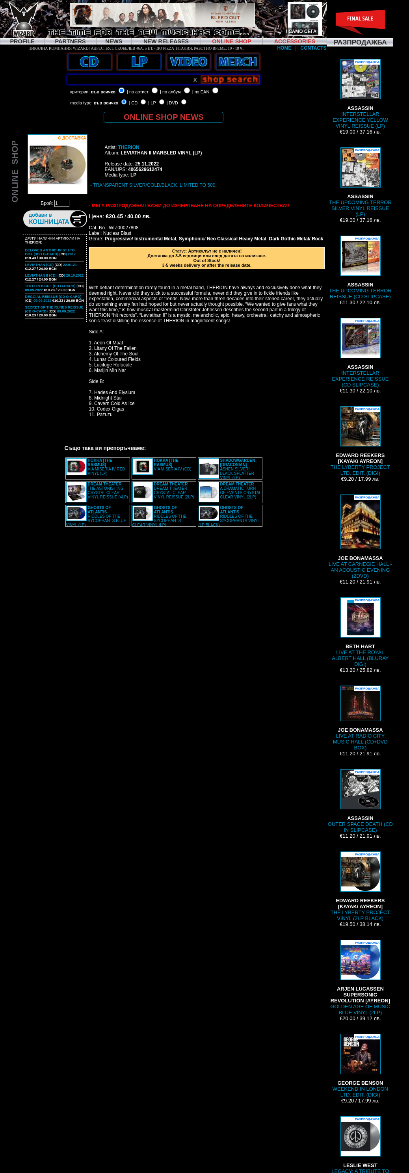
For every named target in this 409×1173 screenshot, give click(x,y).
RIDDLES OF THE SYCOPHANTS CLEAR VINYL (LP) (159, 516)
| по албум (170, 91)
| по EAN (201, 91)
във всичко (103, 91)
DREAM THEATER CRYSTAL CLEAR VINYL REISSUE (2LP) (174, 490)
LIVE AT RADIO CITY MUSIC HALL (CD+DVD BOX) (360, 718)
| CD (133, 102)
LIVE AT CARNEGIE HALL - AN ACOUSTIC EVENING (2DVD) (360, 536)
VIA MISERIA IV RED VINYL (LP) (106, 467)
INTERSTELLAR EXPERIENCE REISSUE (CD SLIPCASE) (360, 353)
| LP (152, 102)
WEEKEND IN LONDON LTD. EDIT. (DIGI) (360, 1066)
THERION (128, 147)
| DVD (172, 102)
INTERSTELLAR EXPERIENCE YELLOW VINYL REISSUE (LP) (360, 94)
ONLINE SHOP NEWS (164, 117)
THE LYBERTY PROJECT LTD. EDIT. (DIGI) (360, 441)
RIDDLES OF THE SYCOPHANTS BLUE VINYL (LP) (96, 516)
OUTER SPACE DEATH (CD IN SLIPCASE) (360, 801)
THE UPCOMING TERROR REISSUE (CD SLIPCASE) (360, 267)
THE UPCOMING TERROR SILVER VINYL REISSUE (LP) (360, 182)
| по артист (138, 91)
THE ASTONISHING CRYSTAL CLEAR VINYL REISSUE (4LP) (108, 490)
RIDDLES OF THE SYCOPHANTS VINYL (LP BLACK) (229, 516)
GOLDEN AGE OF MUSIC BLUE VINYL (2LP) (360, 977)
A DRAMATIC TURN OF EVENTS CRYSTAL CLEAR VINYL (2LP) (240, 490)
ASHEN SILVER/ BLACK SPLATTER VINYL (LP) (237, 469)
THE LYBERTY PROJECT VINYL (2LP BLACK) (360, 886)
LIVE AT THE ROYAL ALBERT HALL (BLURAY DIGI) (360, 632)
